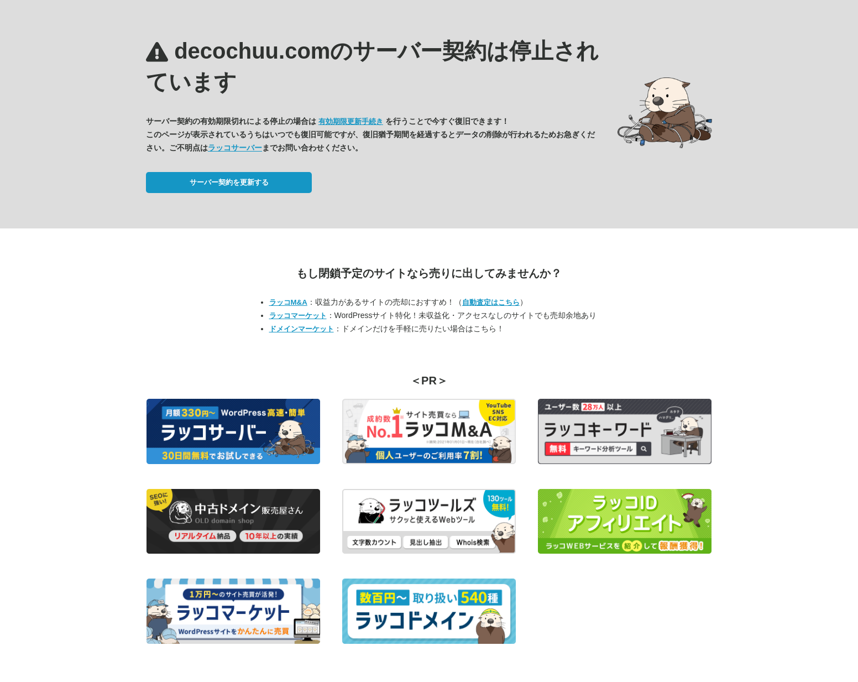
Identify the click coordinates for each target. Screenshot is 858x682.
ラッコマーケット (298, 315)
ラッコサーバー (235, 147)
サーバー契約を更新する (229, 182)
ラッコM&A (288, 302)
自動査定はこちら (491, 302)
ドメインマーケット (301, 329)
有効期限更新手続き (350, 121)
